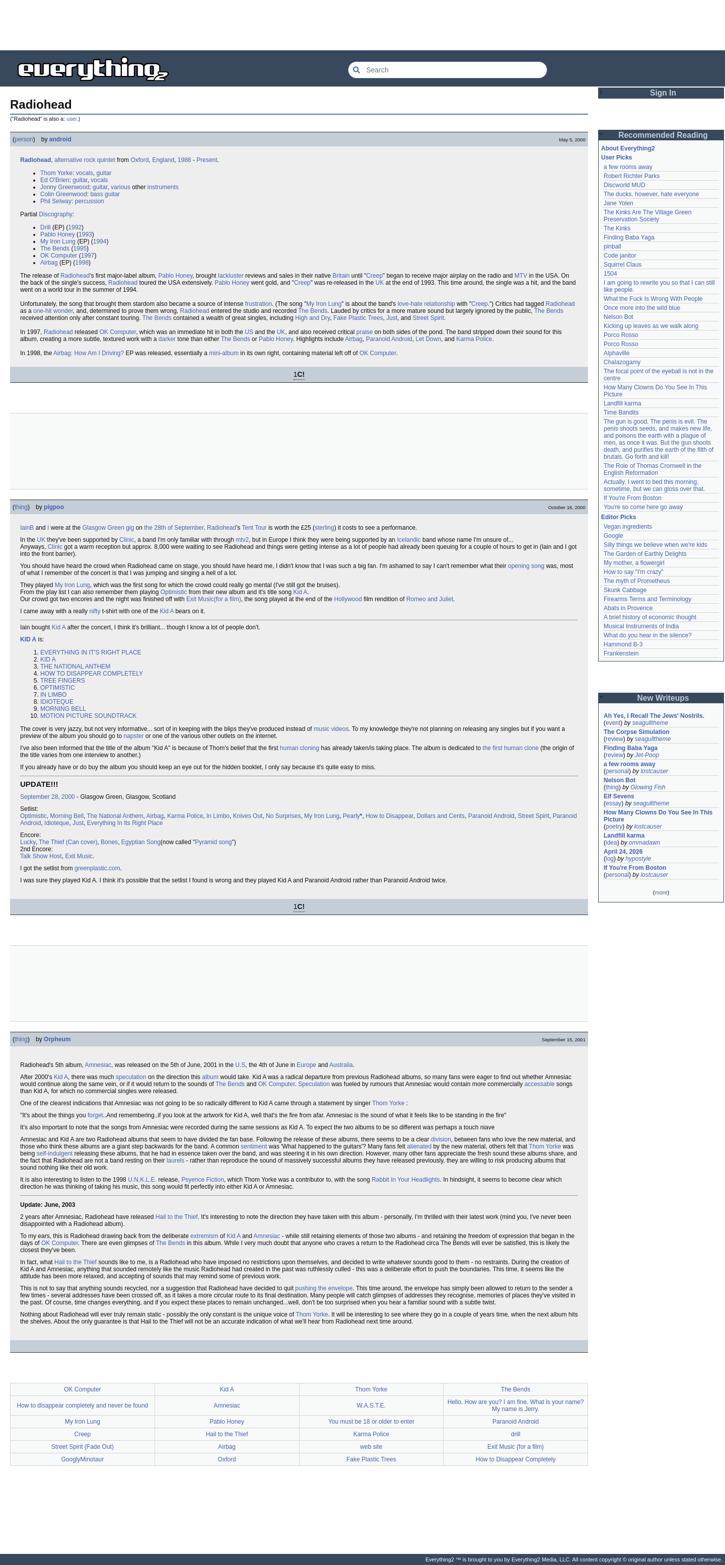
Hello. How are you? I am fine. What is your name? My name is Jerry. (516, 1405)
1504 (610, 273)
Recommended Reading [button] (663, 135)
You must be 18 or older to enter (371, 1421)
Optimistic (174, 592)
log (610, 858)
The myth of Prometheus (637, 581)
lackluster (231, 275)
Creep (374, 275)
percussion (89, 201)
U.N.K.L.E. (142, 1179)
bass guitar (105, 194)
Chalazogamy (622, 362)
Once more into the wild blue (642, 307)
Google (613, 535)
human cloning (299, 748)
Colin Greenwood (63, 194)
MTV (521, 275)
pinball (612, 246)
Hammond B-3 (623, 644)
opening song (526, 565)
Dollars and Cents (441, 815)
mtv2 (242, 539)
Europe (306, 1064)
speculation (131, 1077)
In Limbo (218, 815)
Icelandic (408, 539)
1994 (100, 241)
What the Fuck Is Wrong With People (653, 298)
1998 (82, 262)
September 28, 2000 (47, 796)
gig (130, 527)
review (614, 739)
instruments (163, 187)
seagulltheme (650, 722)
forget (95, 1115)
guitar (103, 173)
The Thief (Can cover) (68, 842)
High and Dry (312, 317)
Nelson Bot (618, 316)
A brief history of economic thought (650, 617)
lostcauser (654, 771)
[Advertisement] (362, 25)
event (613, 722)
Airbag (49, 262)
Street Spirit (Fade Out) (82, 1446)
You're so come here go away (643, 507)
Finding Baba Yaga (629, 237)
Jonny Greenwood (64, 187)
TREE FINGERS (62, 680)
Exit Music (79, 856)
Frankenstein (621, 653)
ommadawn (644, 842)
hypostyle (638, 858)
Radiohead (35, 159)
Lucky (27, 842)
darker (167, 339)
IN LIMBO (53, 694)
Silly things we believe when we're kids (655, 544)
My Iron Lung (58, 241)
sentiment (254, 1146)
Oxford (139, 159)
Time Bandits (621, 412)
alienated (419, 1146)
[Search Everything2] (447, 69)
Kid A (301, 592)
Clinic (126, 539)
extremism (204, 1236)
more (661, 892)
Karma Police (474, 339)
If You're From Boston (633, 498)
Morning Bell (67, 815)
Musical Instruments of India (641, 626)
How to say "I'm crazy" (634, 571)
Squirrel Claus (622, 264)
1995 (80, 248)
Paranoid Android (389, 339)
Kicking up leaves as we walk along (651, 326)
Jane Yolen (618, 203)
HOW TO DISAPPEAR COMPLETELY (91, 673)
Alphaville (616, 353)
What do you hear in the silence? (648, 635)
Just (391, 317)
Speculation (314, 1084)
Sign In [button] (663, 93)
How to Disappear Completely (516, 1459)
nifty (94, 611)
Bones (109, 842)
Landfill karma (622, 403)
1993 (85, 234)
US (249, 332)
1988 (184, 159)
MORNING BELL (63, 708)
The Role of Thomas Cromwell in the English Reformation (653, 469)
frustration (258, 303)
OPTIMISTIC (57, 687)
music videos (331, 728)
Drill (45, 227)
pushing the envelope (323, 1288)
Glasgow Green (103, 527)
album (210, 1077)
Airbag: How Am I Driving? (88, 353)
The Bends (54, 248)
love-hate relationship (426, 303)
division (441, 1139)
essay (613, 803)
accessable (540, 1084)
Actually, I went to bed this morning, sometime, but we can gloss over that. (654, 485)
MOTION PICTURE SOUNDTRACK (88, 715)
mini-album (224, 353)
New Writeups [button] (663, 698)
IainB (27, 527)
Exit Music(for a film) (213, 599)
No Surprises (283, 815)
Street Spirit (428, 317)
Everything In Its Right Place (125, 823)
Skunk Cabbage (625, 590)
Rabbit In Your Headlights (406, 1179)
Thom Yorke (56, 173)
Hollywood (347, 599)
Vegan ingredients (628, 526)
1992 (75, 227)
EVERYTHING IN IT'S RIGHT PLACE (90, 652)
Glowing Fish (647, 787)
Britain (340, 275)
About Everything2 (628, 148)
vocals (84, 173)
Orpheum (57, 1039)
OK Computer (58, 255)
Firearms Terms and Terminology (647, 599)
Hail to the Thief (177, 1216)
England (163, 159)
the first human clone (511, 748)
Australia (341, 1064)
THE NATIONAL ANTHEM (75, 666)
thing (21, 507)
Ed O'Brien (54, 180)
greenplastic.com (97, 868)
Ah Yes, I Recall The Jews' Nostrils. (654, 715)
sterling (324, 527)
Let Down (428, 339)
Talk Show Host (41, 856)
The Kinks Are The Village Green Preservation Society (647, 216)
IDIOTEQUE (57, 701)
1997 (88, 255)
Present (206, 159)
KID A (28, 639)
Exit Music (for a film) (515, 1446)
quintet (106, 159)
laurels (175, 1160)
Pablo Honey (57, 234)
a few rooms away (628, 167)
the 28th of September (173, 527)
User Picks (616, 157)
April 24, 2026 (623, 851)
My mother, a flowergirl (634, 562)
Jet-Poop (647, 755)
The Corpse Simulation (637, 731)
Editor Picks (618, 517)
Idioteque (56, 823)
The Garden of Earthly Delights (645, 553)
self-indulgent (54, 1153)
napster (133, 735)
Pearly (351, 815)
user (71, 119)
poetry (614, 826)
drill (516, 1434)
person (24, 139)
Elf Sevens (619, 796)
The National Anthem (115, 815)
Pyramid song (213, 842)
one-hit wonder (53, 310)
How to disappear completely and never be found (82, 1405)
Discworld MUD (624, 185)
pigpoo (54, 507)
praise (364, 332)
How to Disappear (389, 815)
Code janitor (620, 255)
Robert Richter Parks (632, 176)
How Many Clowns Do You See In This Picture (658, 816)
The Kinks (617, 228)
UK (380, 282)
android (60, 139)
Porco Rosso (621, 335)
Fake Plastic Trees (358, 317)
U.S (240, 1064)
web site (371, 1446)
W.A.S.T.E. (371, 1405)
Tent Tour (254, 527)
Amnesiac (98, 1064)
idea (611, 842)
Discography (55, 214)
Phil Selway (55, 201)
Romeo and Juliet (429, 599)
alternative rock (74, 159)
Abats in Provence (628, 608)
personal (617, 771)
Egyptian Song (141, 842)
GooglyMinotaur (82, 1459)
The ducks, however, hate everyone (651, 194)
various (120, 187)
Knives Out (248, 815)
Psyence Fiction (202, 1179)
